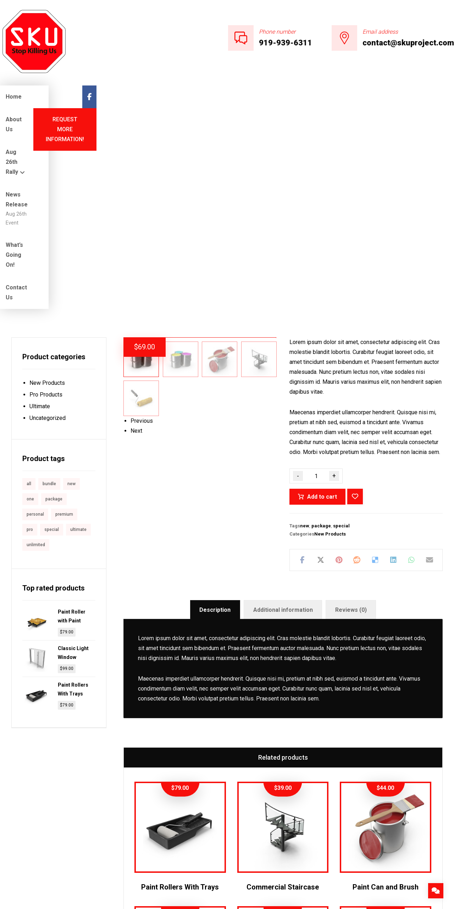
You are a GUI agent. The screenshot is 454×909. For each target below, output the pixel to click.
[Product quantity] (316, 284)
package (321, 334)
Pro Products (45, 202)
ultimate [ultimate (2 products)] (78, 337)
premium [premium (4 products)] (64, 322)
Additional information (283, 434)
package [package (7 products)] (53, 307)
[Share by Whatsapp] (411, 368)
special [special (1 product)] (51, 337)
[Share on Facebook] (302, 368)
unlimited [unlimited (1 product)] (36, 352)
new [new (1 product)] (71, 291)
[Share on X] (320, 368)
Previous (142, 380)
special (341, 334)
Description (215, 434)
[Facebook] (447, 96)
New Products (330, 342)
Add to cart (322, 304)
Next (136, 390)
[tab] (215, 434)
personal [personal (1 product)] (35, 322)
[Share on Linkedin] (393, 368)
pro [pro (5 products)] (30, 337)
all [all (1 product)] (29, 291)
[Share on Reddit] (357, 368)
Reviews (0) (351, 434)
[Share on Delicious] (375, 368)
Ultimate (39, 214)
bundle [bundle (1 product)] (49, 291)
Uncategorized (47, 226)
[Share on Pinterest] (339, 368)
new (304, 334)
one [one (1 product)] (30, 307)
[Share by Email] (429, 368)
